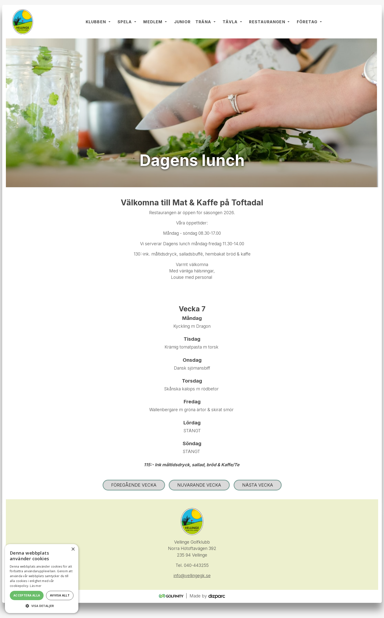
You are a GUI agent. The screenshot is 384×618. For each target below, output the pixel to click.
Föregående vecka (133, 485)
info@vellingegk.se (192, 576)
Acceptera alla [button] (26, 595)
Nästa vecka (257, 485)
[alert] (41, 578)
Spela (125, 22)
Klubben (96, 22)
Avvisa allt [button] (60, 595)
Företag (307, 22)
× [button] (73, 549)
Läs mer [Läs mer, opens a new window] (35, 586)
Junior (182, 22)
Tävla (230, 22)
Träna (203, 22)
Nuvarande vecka (199, 485)
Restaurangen (267, 22)
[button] (41, 605)
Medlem (153, 22)
